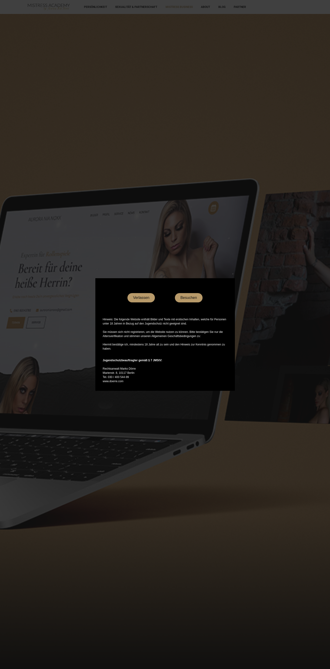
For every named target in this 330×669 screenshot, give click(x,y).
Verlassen (141, 298)
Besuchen (188, 298)
